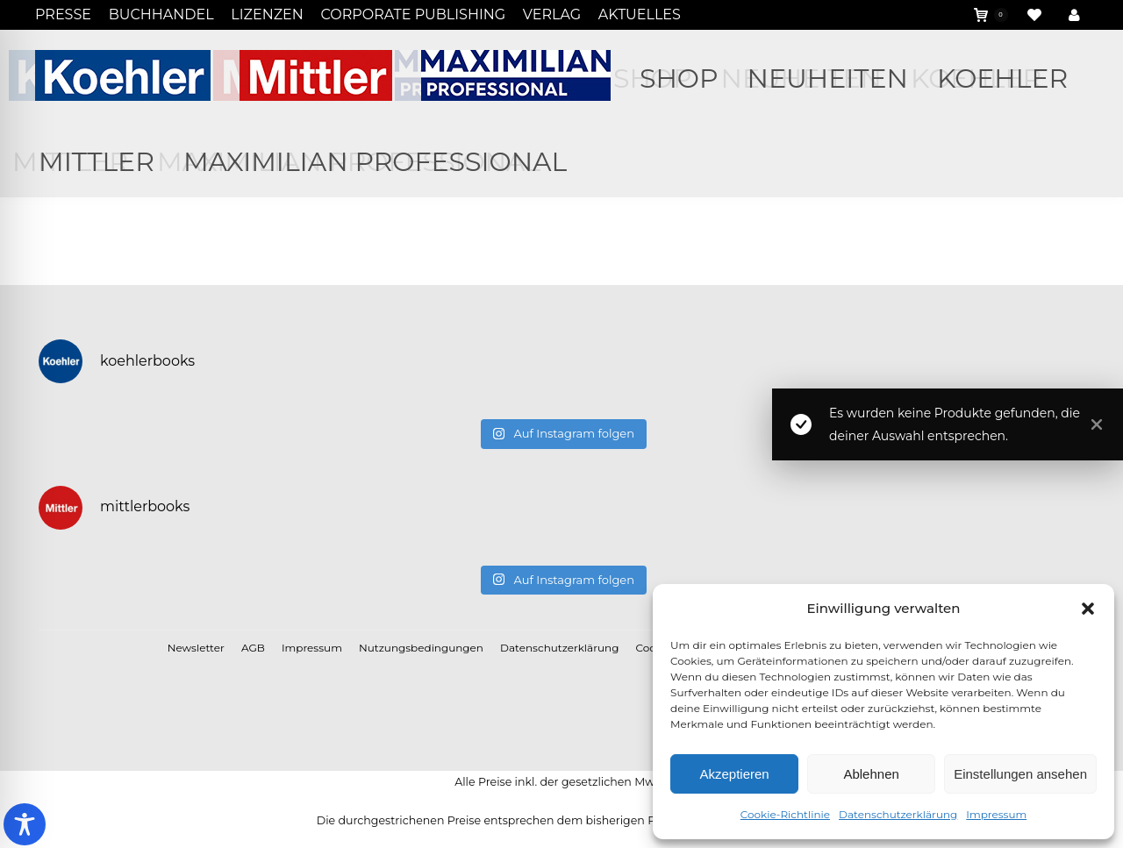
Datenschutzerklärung (898, 814)
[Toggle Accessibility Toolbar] (24, 824)
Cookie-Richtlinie (785, 814)
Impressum (996, 814)
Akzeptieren (734, 773)
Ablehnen (870, 773)
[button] (1088, 608)
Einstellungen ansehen (1020, 773)
